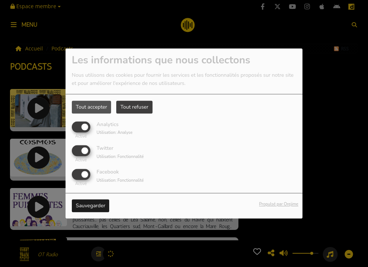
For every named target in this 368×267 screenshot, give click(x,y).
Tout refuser (134, 107)
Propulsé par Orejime (278, 204)
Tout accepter (91, 107)
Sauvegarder (91, 206)
